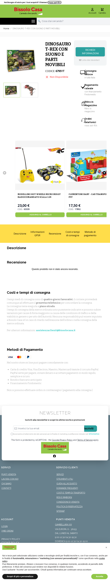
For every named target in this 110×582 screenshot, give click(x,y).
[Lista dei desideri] (89, 60)
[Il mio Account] (92, 11)
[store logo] (28, 11)
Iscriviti (89, 428)
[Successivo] (104, 173)
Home (6, 28)
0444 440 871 (55, 2)
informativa (94, 434)
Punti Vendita (8, 474)
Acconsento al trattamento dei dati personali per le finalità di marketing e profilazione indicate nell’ (56, 434)
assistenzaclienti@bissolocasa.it (55, 330)
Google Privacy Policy (62, 440)
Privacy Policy (10, 539)
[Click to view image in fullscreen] (22, 59)
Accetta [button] (99, 576)
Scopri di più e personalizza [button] (20, 576)
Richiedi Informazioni (90, 52)
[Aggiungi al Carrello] (40, 214)
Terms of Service (85, 440)
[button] (106, 547)
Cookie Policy (10, 542)
